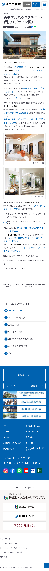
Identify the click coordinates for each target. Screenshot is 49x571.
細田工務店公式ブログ (16, 304)
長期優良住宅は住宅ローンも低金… (14, 284)
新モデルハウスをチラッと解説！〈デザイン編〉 (23, 19)
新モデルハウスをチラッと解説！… (35, 284)
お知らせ (8, 27)
